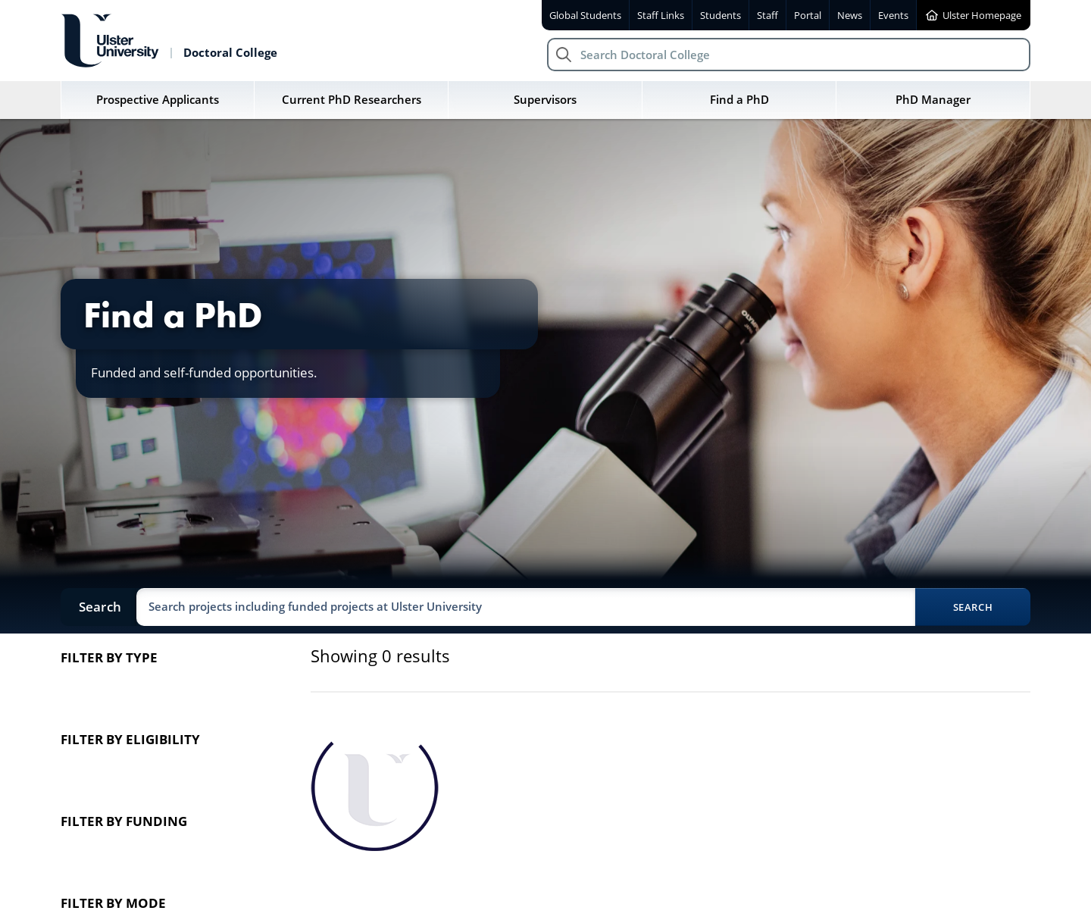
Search (973, 607)
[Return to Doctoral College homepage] (169, 41)
